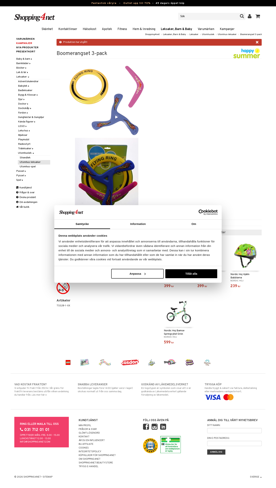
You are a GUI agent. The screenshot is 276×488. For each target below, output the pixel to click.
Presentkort (25, 51)
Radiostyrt (24, 144)
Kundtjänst (24, 187)
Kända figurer (27, 121)
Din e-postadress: (218, 438)
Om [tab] (193, 223)
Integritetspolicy (90, 451)
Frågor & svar (25, 192)
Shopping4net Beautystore (96, 462)
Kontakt (84, 436)
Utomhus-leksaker (227, 34)
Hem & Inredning (144, 29)
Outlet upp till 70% (136, 3)
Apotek (107, 29)
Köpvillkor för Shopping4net (97, 455)
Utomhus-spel (28, 166)
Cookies (84, 447)
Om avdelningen (26, 202)
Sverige (256, 477)
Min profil (85, 425)
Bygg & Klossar (28, 95)
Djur (21, 99)
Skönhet (47, 29)
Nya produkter (27, 47)
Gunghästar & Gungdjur (31, 117)
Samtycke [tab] (82, 223)
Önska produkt (26, 197)
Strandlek (25, 157)
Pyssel (21, 175)
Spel (20, 180)
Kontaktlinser (67, 29)
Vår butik (22, 207)
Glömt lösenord (89, 433)
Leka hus (24, 130)
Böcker (21, 68)
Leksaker (194, 34)
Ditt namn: (213, 425)
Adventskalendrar (28, 81)
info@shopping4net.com (35, 441)
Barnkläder (23, 63)
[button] (258, 16)
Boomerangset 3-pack (251, 34)
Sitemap (47, 477)
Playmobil (23, 139)
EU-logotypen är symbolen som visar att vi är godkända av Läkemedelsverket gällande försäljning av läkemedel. (169, 390)
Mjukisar (22, 135)
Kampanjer (227, 29)
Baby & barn (24, 59)
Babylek (24, 86)
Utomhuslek (208, 34)
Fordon (23, 112)
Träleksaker (26, 148)
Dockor (23, 103)
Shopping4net (152, 34)
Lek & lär (22, 72)
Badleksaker (25, 90)
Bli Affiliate (86, 444)
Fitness (122, 29)
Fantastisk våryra (104, 3)
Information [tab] (138, 223)
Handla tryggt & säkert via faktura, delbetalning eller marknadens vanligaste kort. (233, 391)
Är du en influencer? (92, 440)
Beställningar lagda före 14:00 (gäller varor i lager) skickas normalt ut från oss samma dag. (106, 388)
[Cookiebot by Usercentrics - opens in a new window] (201, 212)
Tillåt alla (191, 273)
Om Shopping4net (89, 459)
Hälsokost (89, 29)
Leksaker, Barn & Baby (176, 29)
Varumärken (206, 29)
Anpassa (137, 273)
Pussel (21, 171)
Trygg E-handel (88, 466)
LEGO (22, 126)
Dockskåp (25, 108)
